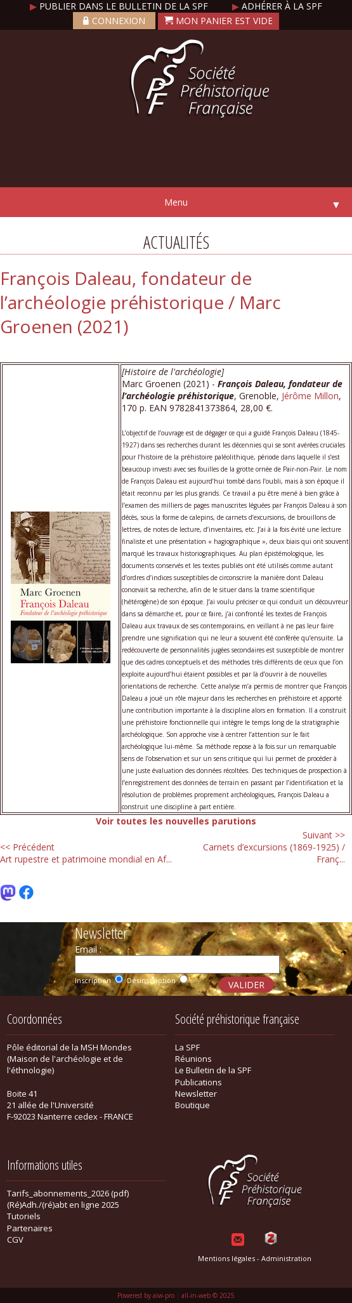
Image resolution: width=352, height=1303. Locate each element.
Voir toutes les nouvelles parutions (176, 821)
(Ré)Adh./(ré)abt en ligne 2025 (63, 1204)
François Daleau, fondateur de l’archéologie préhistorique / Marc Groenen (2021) (140, 302)
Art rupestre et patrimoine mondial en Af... (86, 853)
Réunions (193, 1058)
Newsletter (196, 1093)
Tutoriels (24, 1216)
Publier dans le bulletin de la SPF (120, 6)
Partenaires (30, 1228)
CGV (15, 1239)
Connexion (114, 21)
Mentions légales (226, 1258)
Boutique (192, 1105)
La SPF (187, 1047)
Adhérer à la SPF (277, 6)
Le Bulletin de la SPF (213, 1070)
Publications (198, 1082)
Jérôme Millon (310, 396)
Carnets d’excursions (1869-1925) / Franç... (274, 847)
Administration (286, 1258)
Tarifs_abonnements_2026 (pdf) (68, 1193)
